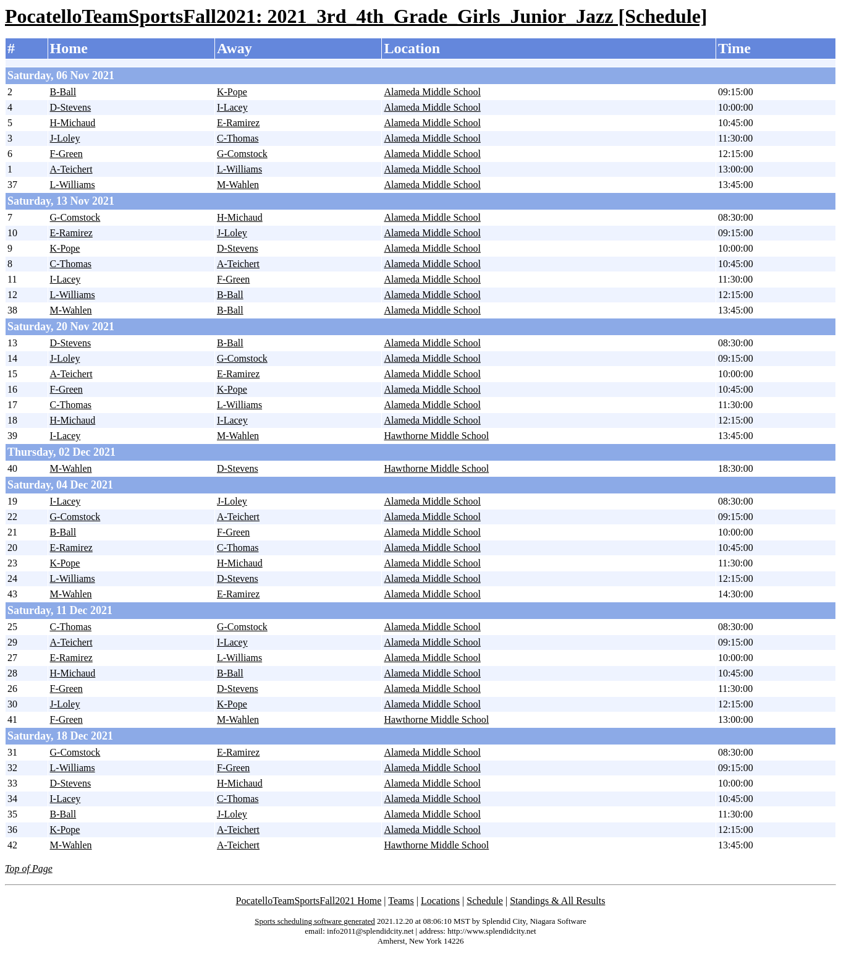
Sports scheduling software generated (315, 921)
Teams (401, 900)
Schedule (485, 900)
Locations (440, 900)
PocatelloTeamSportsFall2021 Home (309, 900)
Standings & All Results (557, 900)
